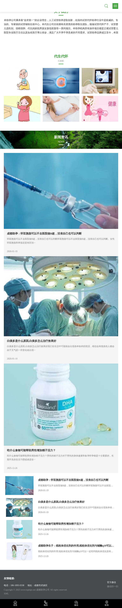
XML (6, 593)
